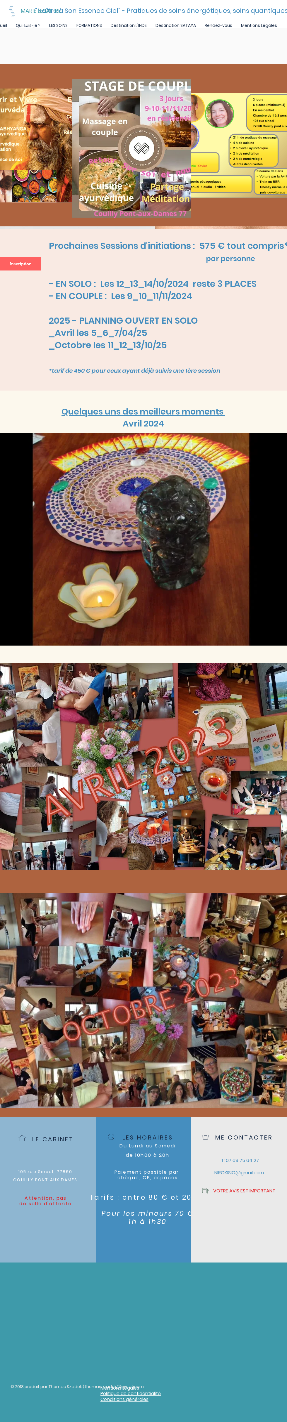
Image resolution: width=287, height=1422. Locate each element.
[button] (58, 25)
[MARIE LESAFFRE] (57, 11)
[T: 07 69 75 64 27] (239, 1160)
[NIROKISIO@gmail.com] (239, 1173)
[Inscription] (20, 263)
